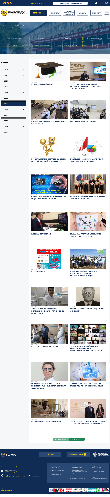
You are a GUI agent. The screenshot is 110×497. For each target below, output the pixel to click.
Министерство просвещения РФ (59, 470)
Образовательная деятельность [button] (55, 12)
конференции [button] (68, 38)
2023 (6, 87)
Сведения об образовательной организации (18, 16)
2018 (6, 115)
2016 (6, 127)
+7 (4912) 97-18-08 (20, 475)
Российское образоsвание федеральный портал (57, 473)
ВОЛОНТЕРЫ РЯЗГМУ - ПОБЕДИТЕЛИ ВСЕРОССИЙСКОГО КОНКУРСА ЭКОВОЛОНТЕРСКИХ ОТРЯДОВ (83, 273)
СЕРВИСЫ (38, 13)
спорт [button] (41, 41)
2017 (6, 121)
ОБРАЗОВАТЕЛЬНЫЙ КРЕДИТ (42, 84)
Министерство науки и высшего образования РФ (59, 466)
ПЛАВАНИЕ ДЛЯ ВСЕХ (39, 271)
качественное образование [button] (14, 38)
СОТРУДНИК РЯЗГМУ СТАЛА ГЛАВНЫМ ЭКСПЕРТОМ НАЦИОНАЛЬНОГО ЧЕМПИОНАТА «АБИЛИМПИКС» (48, 386)
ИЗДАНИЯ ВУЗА (78, 454)
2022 (6, 92)
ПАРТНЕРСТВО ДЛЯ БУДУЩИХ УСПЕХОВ (46, 421)
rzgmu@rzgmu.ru (35, 475)
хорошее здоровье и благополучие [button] (94, 38)
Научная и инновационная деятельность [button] (69, 13)
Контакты (5, 467)
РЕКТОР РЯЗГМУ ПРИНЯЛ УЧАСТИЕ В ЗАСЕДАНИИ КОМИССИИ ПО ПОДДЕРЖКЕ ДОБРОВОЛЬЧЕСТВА (85, 86)
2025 (6, 75)
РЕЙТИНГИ (50, 454)
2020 (17, 26)
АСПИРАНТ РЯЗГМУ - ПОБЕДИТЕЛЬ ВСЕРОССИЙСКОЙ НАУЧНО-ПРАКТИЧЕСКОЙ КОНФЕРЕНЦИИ (47, 311)
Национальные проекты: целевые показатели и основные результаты (79, 472)
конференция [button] (68, 41)
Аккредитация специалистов (70, 3)
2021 (6, 98)
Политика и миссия (56, 477)
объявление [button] (41, 38)
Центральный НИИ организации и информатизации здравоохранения (99, 467)
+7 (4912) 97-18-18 (36, 3)
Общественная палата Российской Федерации (77, 466)
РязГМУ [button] (94, 45)
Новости (12, 26)
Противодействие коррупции (78, 478)
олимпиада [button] (94, 41)
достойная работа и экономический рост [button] (41, 45)
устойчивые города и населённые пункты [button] (67, 45)
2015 (6, 132)
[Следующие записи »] (77, 439)
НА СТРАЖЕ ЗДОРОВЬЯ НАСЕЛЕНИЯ (44, 346)
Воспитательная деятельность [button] (96, 12)
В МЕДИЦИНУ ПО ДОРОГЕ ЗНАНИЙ (83, 122)
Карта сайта (20, 467)
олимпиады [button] (14, 41)
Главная (5, 26)
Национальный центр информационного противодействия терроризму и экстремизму (99, 477)
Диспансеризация (76, 475)
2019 (6, 109)
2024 (6, 81)
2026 (6, 70)
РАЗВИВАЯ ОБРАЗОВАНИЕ (41, 234)
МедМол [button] (15, 45)
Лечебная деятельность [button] (82, 12)
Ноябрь (23, 26)
